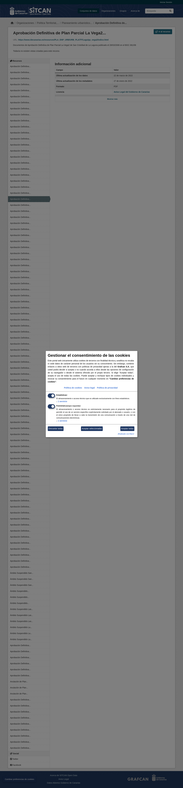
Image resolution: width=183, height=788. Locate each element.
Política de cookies (73, 388)
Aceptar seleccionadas (92, 428)
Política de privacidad (107, 388)
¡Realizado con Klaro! (126, 434)
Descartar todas (56, 428)
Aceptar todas (127, 428)
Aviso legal (89, 388)
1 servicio (61, 401)
